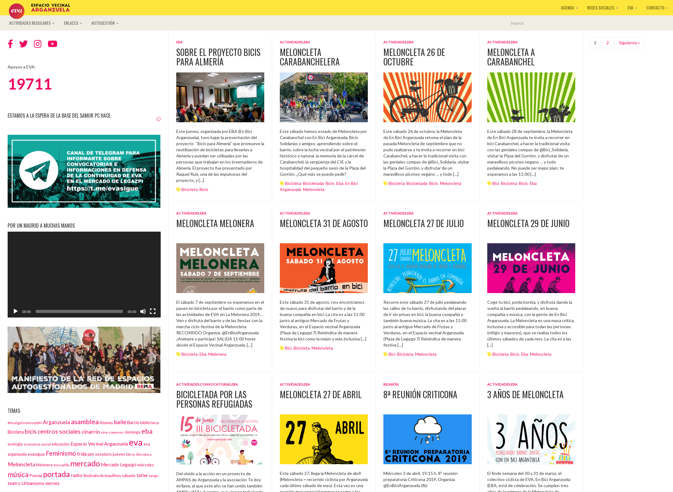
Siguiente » (629, 42)
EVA (632, 7)
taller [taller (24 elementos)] (142, 475)
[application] (84, 275)
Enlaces (73, 23)
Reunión (391, 384)
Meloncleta (313, 189)
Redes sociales (602, 7)
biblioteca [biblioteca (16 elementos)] (149, 422)
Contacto (657, 7)
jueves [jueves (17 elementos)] (119, 454)
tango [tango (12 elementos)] (153, 475)
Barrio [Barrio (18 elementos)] (133, 422)
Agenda (569, 7)
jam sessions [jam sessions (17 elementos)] (100, 454)
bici (495, 183)
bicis (203, 189)
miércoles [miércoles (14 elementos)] (145, 464)
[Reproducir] (16, 311)
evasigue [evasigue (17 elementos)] (36, 454)
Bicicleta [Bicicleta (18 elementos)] (16, 432)
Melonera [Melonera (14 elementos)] (44, 464)
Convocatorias (215, 384)
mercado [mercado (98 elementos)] (85, 463)
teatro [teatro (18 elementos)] (14, 483)
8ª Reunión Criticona (420, 394)
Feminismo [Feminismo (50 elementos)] (61, 453)
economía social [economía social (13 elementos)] (37, 444)
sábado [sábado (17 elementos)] (129, 475)
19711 (30, 84)
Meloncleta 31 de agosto (324, 223)
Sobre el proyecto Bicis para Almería (218, 57)
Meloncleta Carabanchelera (310, 57)
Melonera (217, 354)
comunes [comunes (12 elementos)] (116, 432)
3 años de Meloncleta (525, 394)
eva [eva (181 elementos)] (136, 442)
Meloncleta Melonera (215, 223)
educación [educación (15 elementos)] (61, 444)
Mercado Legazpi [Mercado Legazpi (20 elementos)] (118, 464)
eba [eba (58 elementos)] (146, 431)
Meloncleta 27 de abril (321, 394)
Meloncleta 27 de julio (423, 223)
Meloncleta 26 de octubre (414, 57)
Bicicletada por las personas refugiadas (214, 399)
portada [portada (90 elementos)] (56, 474)
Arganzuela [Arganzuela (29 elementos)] (56, 422)
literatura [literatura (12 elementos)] (144, 454)
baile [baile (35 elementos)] (120, 422)
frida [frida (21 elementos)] (82, 454)
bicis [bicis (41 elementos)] (31, 431)
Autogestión (105, 23)
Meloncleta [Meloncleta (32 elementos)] (21, 464)
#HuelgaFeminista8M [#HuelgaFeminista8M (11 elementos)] (25, 423)
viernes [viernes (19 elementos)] (52, 483)
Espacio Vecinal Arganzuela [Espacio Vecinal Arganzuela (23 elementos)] (99, 443)
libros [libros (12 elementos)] (130, 454)
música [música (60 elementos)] (18, 474)
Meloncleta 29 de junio (528, 223)
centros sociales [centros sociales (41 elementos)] (59, 431)
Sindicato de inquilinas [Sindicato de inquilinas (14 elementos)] (102, 475)
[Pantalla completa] (153, 311)
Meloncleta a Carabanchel (511, 57)
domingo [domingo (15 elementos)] (133, 432)
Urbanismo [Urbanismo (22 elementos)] (32, 483)
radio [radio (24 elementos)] (76, 475)
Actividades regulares (32, 23)
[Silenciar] (143, 311)
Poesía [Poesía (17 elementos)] (35, 475)
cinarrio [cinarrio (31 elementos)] (91, 431)
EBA (179, 42)
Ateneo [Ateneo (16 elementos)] (106, 422)
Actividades (291, 42)
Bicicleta (189, 189)
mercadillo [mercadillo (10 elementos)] (61, 465)
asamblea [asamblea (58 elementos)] (85, 421)
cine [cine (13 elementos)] (104, 432)
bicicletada (313, 183)
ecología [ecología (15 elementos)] (15, 444)
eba (339, 183)
